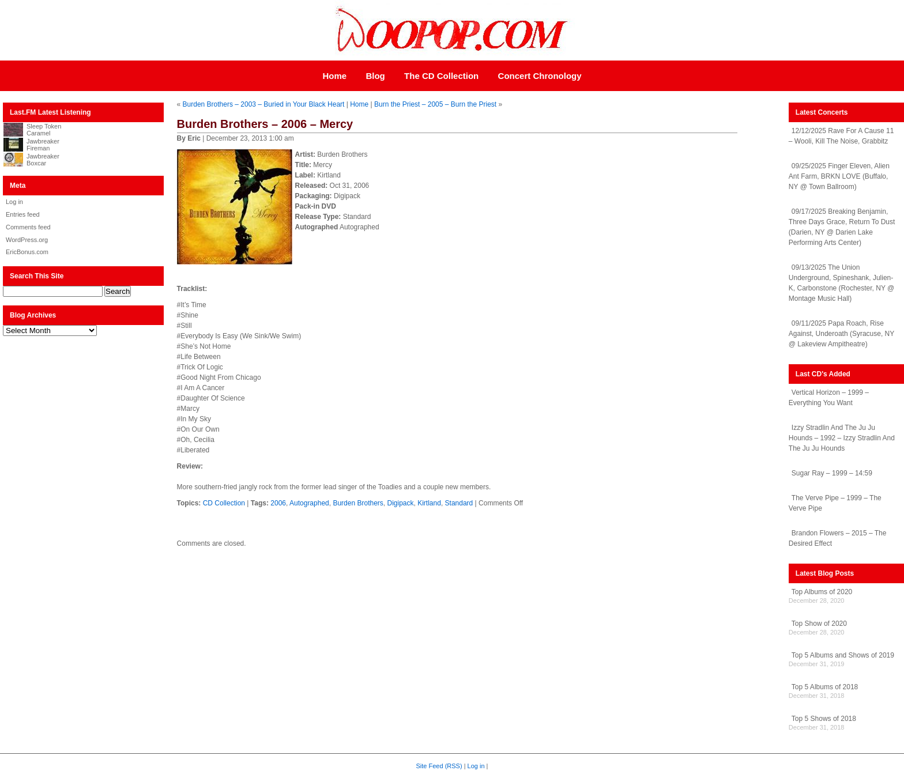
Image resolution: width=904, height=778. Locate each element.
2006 (278, 503)
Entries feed (23, 214)
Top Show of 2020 (819, 624)
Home (334, 76)
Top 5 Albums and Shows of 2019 (843, 655)
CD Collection (224, 503)
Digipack (400, 503)
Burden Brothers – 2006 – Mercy (265, 124)
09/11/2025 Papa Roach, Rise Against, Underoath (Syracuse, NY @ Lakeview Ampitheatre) (841, 333)
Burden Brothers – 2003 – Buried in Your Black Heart (264, 104)
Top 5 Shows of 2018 (824, 719)
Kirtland (429, 503)
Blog (375, 76)
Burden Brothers (358, 503)
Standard (459, 503)
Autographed (309, 503)
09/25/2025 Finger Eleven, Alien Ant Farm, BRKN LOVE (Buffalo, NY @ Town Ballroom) (839, 176)
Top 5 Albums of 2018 (825, 687)
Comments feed (28, 227)
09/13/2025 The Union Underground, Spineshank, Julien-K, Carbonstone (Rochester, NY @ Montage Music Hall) (841, 283)
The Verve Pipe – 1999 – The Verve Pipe (835, 503)
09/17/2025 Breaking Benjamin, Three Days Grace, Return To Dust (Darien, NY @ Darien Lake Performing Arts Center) (842, 227)
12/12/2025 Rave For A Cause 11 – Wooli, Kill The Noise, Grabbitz (841, 136)
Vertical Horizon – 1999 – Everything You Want (829, 397)
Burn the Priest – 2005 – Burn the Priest (435, 104)
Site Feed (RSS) (439, 765)
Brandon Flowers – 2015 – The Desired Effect (838, 538)
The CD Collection (441, 76)
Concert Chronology (540, 76)
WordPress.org (27, 239)
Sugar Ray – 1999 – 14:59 (832, 473)
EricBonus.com (27, 251)
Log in (14, 201)
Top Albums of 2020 (822, 592)
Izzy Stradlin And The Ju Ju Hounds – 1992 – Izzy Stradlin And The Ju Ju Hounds (842, 438)
